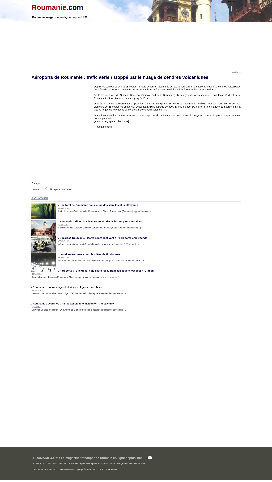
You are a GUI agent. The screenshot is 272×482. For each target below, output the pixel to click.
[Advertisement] (136, 45)
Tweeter (36, 190)
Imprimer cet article (61, 190)
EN (229, 1)
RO (234, 1)
